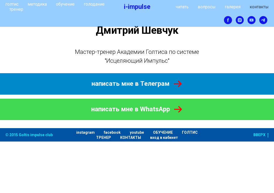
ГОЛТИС (190, 132)
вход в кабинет (164, 137)
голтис (11, 4)
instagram (85, 132)
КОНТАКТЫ (130, 137)
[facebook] (228, 20)
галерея (233, 6)
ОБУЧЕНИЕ (163, 132)
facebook (112, 132)
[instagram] (240, 20)
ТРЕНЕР (103, 137)
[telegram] (263, 20)
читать (182, 6)
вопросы (207, 6)
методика (37, 4)
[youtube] (252, 20)
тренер (16, 9)
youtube (137, 132)
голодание (94, 4)
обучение (65, 4)
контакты (259, 6)
